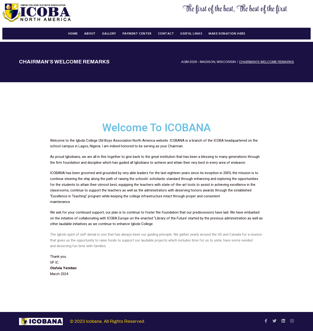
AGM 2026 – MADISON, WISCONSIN (208, 62)
